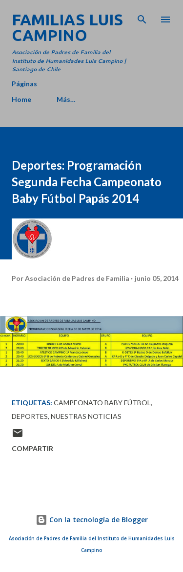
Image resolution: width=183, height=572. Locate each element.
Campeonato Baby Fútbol (102, 402)
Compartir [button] (32, 448)
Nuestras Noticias (86, 416)
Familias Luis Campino (67, 27)
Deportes (30, 416)
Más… (66, 99)
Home (21, 99)
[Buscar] (142, 17)
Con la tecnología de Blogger (92, 519)
